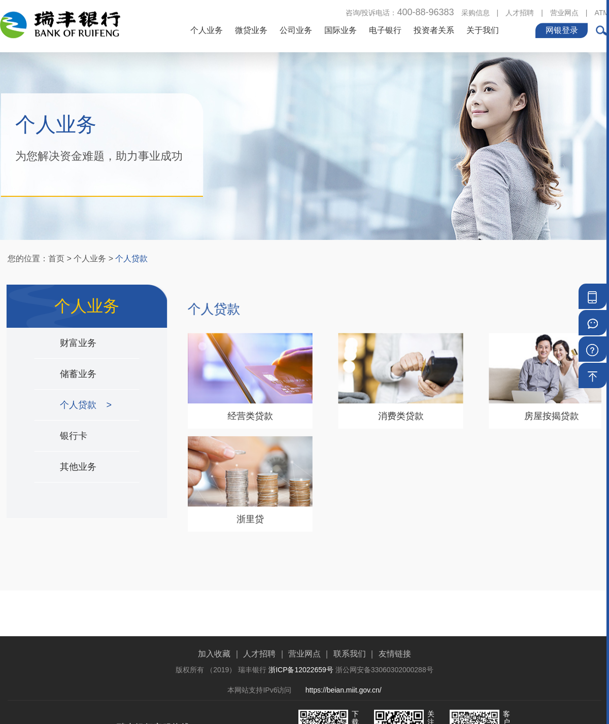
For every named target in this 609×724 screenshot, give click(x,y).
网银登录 (562, 29)
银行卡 (74, 436)
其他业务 (78, 467)
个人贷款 (131, 258)
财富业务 (78, 343)
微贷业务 (251, 29)
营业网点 (564, 12)
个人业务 (206, 29)
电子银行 (385, 29)
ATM (601, 12)
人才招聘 (519, 12)
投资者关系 (434, 29)
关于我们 (482, 29)
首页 (56, 258)
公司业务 (296, 29)
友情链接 (395, 682)
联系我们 (349, 682)
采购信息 (475, 12)
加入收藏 (214, 682)
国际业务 (340, 29)
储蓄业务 (78, 374)
